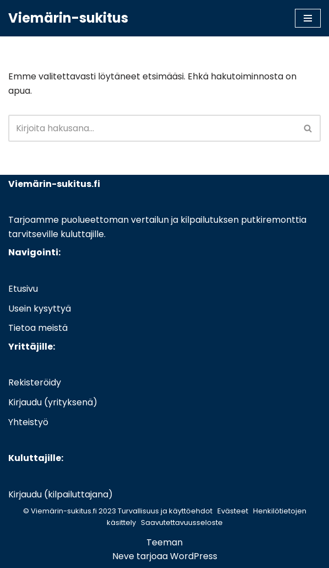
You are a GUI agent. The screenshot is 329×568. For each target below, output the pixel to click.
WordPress (193, 556)
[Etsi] (152, 128)
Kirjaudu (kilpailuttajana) (60, 494)
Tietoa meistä (38, 327)
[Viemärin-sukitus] (68, 18)
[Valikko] (308, 18)
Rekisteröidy (34, 382)
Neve (123, 556)
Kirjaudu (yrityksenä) (52, 402)
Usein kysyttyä (39, 308)
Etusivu (23, 288)
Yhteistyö (28, 422)
